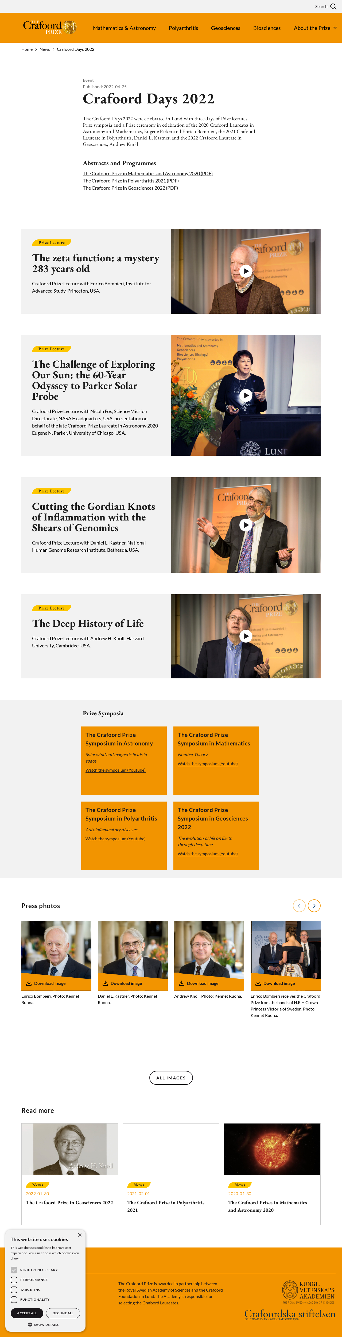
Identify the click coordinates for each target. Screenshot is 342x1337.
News (45, 49)
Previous (299, 905)
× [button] (79, 1235)
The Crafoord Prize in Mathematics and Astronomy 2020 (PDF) (148, 173)
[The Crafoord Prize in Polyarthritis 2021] (171, 1174)
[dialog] (45, 1281)
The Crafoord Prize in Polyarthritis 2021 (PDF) (131, 181)
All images (171, 1077)
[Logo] (40, 28)
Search (321, 6)
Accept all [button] (27, 1313)
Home (27, 49)
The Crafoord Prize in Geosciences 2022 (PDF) (130, 188)
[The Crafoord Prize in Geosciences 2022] (70, 1170)
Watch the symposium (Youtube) (115, 769)
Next (314, 905)
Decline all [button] (63, 1313)
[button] (245, 271)
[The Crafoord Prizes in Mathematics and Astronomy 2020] (272, 1174)
